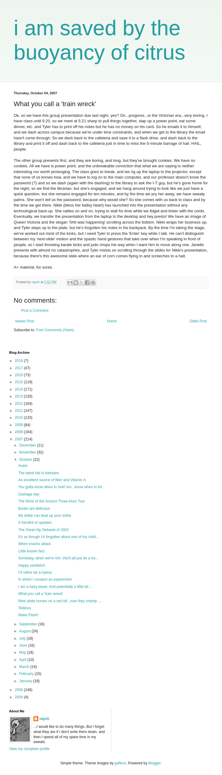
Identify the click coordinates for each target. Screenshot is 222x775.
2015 (19, 382)
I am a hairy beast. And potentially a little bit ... (55, 587)
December (28, 445)
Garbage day (28, 494)
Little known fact (31, 551)
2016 (19, 375)
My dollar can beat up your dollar (44, 515)
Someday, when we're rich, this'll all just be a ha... (58, 558)
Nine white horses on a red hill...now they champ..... (60, 601)
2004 (19, 697)
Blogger (154, 763)
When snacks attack (34, 544)
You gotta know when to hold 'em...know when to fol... (61, 487)
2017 (19, 368)
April (23, 660)
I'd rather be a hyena (35, 572)
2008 (19, 432)
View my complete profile (29, 749)
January (26, 681)
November (28, 452)
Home (112, 321)
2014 (19, 389)
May (23, 652)
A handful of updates (34, 522)
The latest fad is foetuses (38, 473)
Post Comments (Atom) (55, 330)
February (27, 674)
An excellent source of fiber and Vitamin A (52, 480)
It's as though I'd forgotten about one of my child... (58, 537)
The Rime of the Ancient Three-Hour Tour (51, 501)
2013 (19, 396)
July (23, 638)
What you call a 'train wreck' (40, 594)
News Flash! (28, 615)
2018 (19, 361)
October (26, 459)
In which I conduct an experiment (44, 579)
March (24, 667)
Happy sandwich (31, 565)
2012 (19, 403)
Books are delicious (34, 508)
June (23, 645)
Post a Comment (34, 310)
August (25, 631)
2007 (19, 439)
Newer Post (24, 321)
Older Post (198, 321)
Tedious (24, 608)
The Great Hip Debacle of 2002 (43, 530)
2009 (19, 425)
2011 (19, 410)
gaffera (120, 763)
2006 (19, 690)
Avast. (23, 466)
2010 (19, 417)
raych (44, 719)
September (28, 624)
